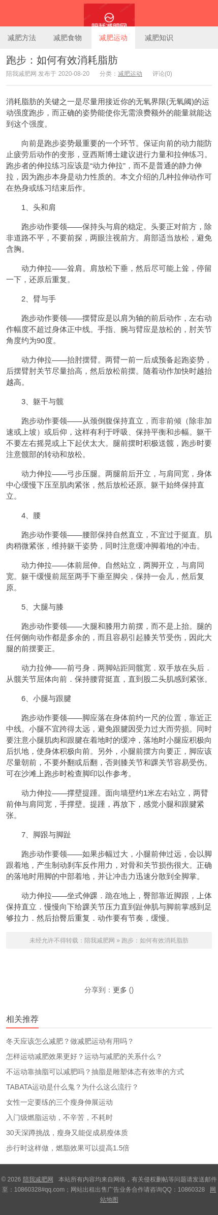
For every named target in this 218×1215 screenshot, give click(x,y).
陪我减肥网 (109, 13)
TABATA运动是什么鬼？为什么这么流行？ (72, 1087)
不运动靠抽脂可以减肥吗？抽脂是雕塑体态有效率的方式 (95, 1072)
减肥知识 (159, 38)
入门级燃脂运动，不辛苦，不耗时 (59, 1117)
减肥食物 (67, 38)
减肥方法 (22, 38)
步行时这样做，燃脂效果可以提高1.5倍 (68, 1148)
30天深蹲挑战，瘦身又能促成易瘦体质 (67, 1133)
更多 (120, 990)
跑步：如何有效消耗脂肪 (62, 60)
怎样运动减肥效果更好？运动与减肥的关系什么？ (84, 1056)
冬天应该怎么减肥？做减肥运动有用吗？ (70, 1041)
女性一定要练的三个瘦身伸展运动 (59, 1102)
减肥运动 (113, 38)
